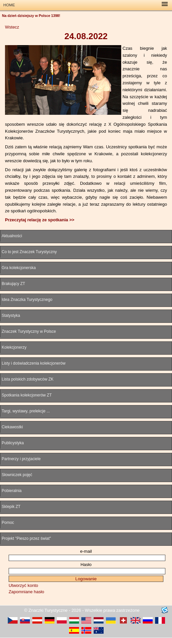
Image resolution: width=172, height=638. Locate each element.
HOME (9, 5)
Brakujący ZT (13, 283)
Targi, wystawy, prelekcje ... (26, 411)
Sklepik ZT (11, 506)
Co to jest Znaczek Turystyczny (29, 251)
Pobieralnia (12, 490)
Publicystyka (13, 443)
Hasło (85, 564)
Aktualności (12, 236)
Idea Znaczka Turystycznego (27, 299)
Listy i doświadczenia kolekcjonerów (33, 363)
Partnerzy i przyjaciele (21, 459)
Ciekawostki (12, 427)
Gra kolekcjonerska (19, 267)
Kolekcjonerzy (14, 347)
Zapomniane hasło (26, 591)
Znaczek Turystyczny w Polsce (29, 331)
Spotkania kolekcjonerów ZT (27, 395)
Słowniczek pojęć (17, 474)
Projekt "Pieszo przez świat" (26, 538)
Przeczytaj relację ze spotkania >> (39, 219)
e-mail (86, 551)
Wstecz (12, 27)
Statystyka (11, 315)
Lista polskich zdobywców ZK (27, 379)
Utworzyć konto (23, 585)
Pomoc (8, 522)
